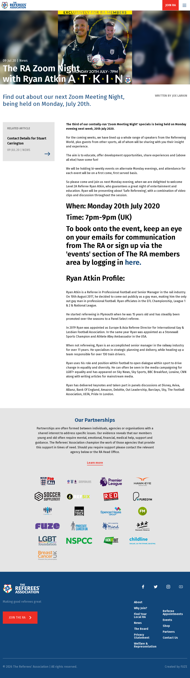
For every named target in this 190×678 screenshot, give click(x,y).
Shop (166, 626)
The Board (141, 629)
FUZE (184, 666)
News (138, 623)
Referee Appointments (173, 612)
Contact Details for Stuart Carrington (26, 140)
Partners (169, 631)
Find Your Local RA (140, 615)
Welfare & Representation (145, 645)
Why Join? (140, 608)
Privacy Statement (141, 636)
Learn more (95, 462)
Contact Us (170, 637)
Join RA (170, 5)
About (138, 602)
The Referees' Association (14, 5)
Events (167, 620)
